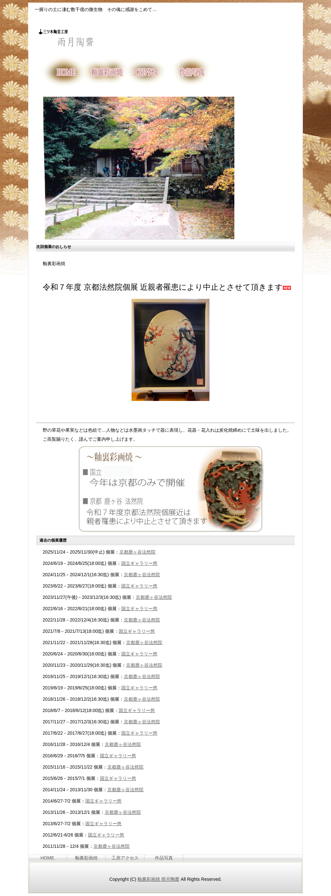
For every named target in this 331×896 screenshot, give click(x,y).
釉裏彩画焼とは (105, 72)
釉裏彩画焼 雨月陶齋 (158, 879)
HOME (62, 72)
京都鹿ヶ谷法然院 (137, 552)
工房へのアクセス (148, 72)
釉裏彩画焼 (86, 857)
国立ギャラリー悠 (139, 563)
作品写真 (191, 72)
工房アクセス (125, 857)
